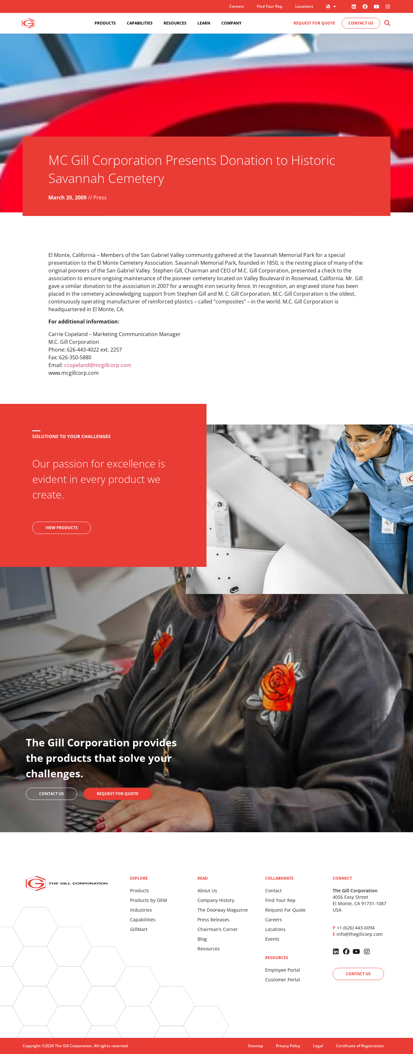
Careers (236, 6)
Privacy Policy (288, 1046)
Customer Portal (282, 980)
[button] (387, 23)
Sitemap (255, 1046)
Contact (273, 890)
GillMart (138, 929)
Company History (215, 900)
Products (139, 890)
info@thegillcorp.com (360, 934)
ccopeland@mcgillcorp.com (97, 365)
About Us (207, 890)
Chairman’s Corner (217, 929)
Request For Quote (285, 910)
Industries (141, 910)
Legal (318, 1046)
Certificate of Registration (360, 1046)
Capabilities (143, 919)
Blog (202, 939)
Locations (304, 6)
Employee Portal (282, 970)
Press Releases (213, 919)
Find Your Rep (269, 6)
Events (272, 939)
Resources (208, 949)
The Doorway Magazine (222, 910)
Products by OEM (148, 900)
